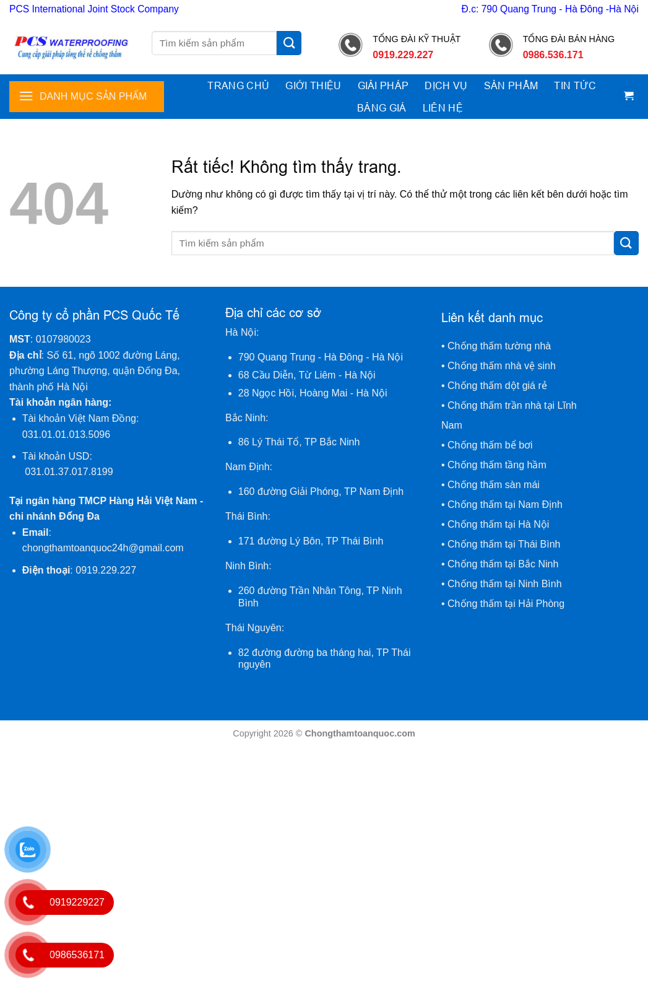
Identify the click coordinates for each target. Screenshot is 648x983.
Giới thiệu (313, 85)
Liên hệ (443, 107)
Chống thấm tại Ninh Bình (504, 584)
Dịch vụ (446, 85)
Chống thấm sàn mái (493, 484)
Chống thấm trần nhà (494, 405)
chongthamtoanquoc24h (103, 548)
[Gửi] (289, 43)
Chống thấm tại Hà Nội (498, 524)
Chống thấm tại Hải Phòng (505, 603)
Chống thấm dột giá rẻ (498, 385)
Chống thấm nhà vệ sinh (501, 365)
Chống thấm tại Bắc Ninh (502, 564)
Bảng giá (382, 107)
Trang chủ (238, 85)
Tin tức (575, 85)
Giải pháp (383, 85)
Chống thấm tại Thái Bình (503, 544)
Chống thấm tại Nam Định (505, 504)
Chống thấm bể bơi (490, 445)
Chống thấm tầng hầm (496, 465)
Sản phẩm (511, 85)
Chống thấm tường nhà (499, 346)
